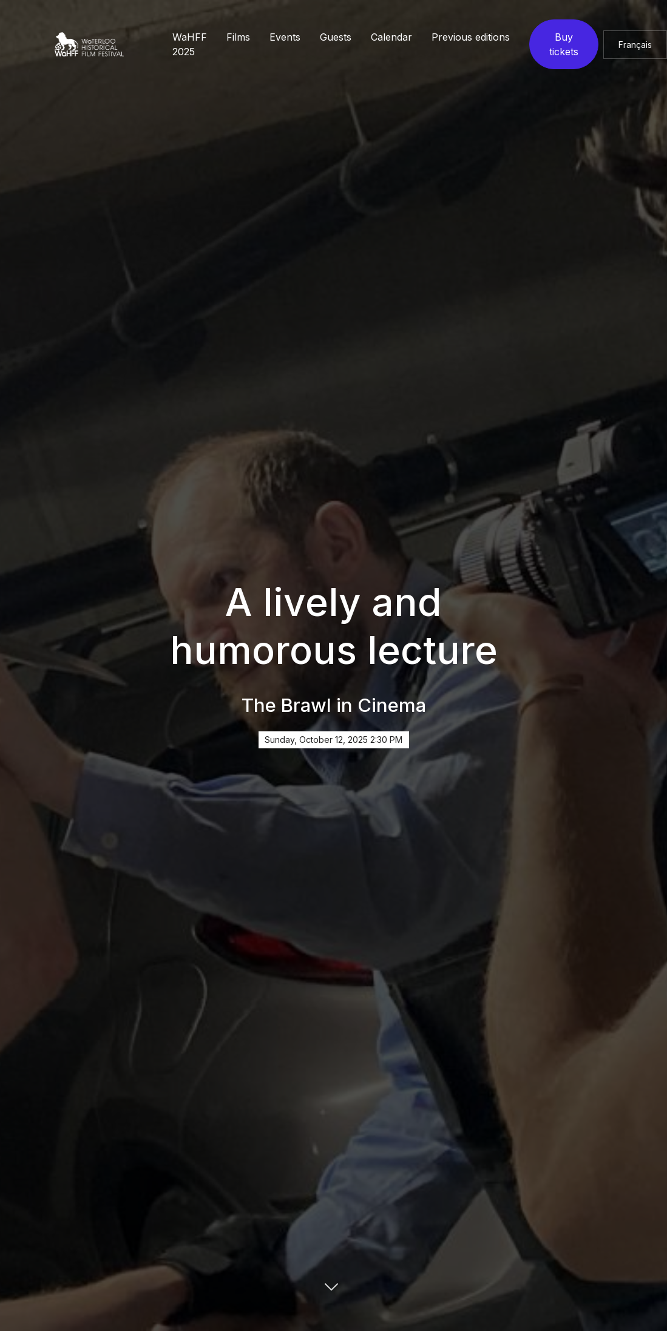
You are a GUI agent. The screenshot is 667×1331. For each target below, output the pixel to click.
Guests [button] (335, 37)
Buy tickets (563, 44)
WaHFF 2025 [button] (189, 44)
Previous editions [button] (471, 37)
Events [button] (284, 37)
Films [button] (238, 37)
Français (635, 44)
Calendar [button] (391, 37)
